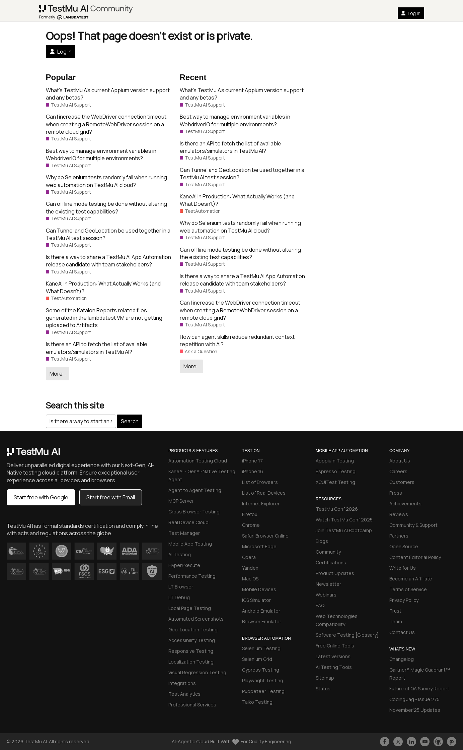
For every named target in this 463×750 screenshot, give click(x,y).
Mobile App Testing (190, 544)
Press (395, 493)
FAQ (320, 605)
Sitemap (325, 678)
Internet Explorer (261, 503)
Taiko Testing (257, 702)
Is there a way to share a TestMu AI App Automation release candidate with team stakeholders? (108, 260)
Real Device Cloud (188, 522)
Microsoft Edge (259, 546)
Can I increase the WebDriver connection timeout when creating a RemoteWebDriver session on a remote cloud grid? (106, 124)
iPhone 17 (252, 460)
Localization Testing (191, 662)
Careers (398, 471)
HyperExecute (184, 565)
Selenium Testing (261, 648)
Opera (249, 557)
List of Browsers (260, 482)
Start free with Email (110, 497)
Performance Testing (192, 576)
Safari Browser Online (265, 536)
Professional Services (192, 704)
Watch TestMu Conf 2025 (344, 519)
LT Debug (179, 597)
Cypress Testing (260, 670)
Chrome (251, 525)
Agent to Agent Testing (194, 490)
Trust (395, 611)
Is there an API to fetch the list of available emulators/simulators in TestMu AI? (96, 347)
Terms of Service (408, 589)
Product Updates (335, 573)
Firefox (249, 514)
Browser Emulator (261, 621)
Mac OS (250, 578)
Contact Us (402, 632)
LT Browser (180, 586)
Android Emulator (261, 611)
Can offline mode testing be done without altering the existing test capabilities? (106, 207)
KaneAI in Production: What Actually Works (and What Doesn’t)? (103, 287)
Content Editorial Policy (415, 557)
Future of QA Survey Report (419, 688)
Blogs (322, 541)
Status (323, 688)
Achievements (405, 503)
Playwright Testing (262, 680)
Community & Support (413, 525)
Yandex (250, 568)
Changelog (401, 659)
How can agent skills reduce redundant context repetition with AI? (237, 340)
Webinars (326, 594)
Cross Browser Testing (194, 511)
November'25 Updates (414, 710)
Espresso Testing (336, 471)
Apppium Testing (335, 460)
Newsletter (328, 584)
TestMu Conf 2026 (337, 509)
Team (395, 621)
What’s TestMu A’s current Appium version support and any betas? (108, 93)
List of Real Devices (264, 493)
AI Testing (179, 554)
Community (328, 552)
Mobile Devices (259, 589)
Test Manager (184, 533)
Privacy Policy (403, 600)
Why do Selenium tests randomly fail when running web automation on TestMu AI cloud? (106, 181)
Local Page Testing (189, 608)
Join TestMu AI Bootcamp (344, 530)
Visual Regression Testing (197, 672)
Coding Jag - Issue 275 (414, 699)
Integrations (182, 683)
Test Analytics (184, 694)
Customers (401, 482)
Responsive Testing (190, 651)
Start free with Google (41, 497)
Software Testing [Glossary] (347, 635)
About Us (399, 460)
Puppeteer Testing (263, 691)
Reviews (398, 514)
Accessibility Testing (191, 640)
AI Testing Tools (334, 667)
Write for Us (402, 568)
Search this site (75, 405)
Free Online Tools (335, 645)
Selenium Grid (257, 659)
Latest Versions (333, 656)
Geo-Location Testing (193, 629)
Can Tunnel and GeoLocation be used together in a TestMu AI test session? (108, 234)
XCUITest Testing (335, 482)
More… (58, 373)
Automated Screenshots (196, 619)
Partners (398, 536)
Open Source (403, 546)
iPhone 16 (252, 471)
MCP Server (181, 501)
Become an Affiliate (410, 578)
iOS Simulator (256, 600)
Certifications (331, 562)
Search (130, 421)
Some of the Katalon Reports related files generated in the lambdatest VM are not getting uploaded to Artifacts (104, 318)
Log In (410, 13)
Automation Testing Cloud (197, 460)
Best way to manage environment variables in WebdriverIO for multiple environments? (101, 154)
